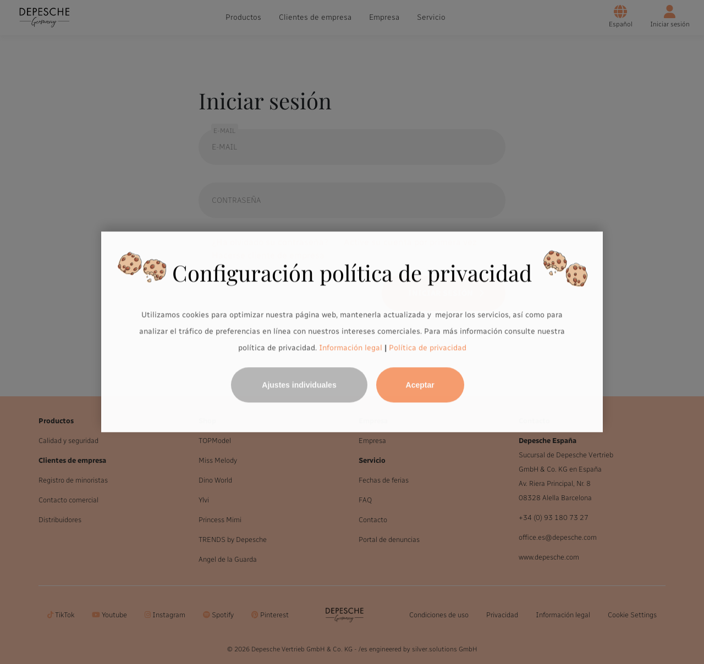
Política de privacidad (427, 347)
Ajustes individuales (299, 385)
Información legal (349, 347)
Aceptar (420, 385)
